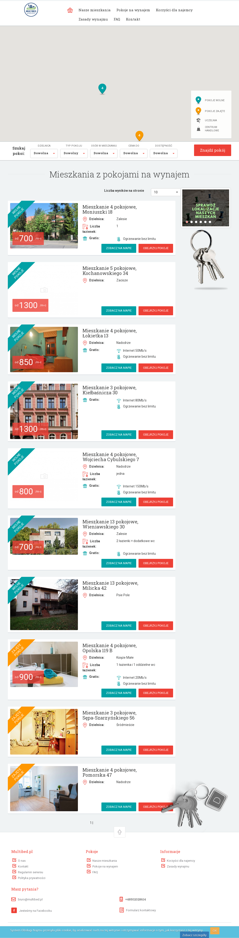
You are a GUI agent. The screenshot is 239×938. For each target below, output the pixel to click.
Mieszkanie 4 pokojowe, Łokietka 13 (110, 333)
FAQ (117, 19)
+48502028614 (135, 899)
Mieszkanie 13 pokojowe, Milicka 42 (110, 585)
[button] (44, 153)
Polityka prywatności (31, 878)
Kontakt (133, 19)
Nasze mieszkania (95, 10)
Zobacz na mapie (119, 248)
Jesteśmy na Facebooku (31, 910)
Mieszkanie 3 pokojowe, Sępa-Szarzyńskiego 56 (109, 715)
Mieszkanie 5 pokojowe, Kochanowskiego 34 (109, 270)
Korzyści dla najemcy (174, 10)
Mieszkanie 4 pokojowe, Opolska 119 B (110, 647)
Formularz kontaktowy (138, 910)
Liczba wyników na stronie (124, 190)
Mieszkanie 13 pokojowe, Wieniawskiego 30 (110, 524)
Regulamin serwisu (30, 872)
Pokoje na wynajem (133, 10)
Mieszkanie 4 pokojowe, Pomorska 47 (110, 772)
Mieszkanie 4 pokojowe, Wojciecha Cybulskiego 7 (111, 456)
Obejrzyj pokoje (155, 248)
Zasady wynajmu (93, 19)
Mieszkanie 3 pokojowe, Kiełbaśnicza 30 (109, 389)
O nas (22, 860)
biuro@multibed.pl (30, 899)
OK (215, 931)
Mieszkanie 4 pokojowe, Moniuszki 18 (110, 209)
